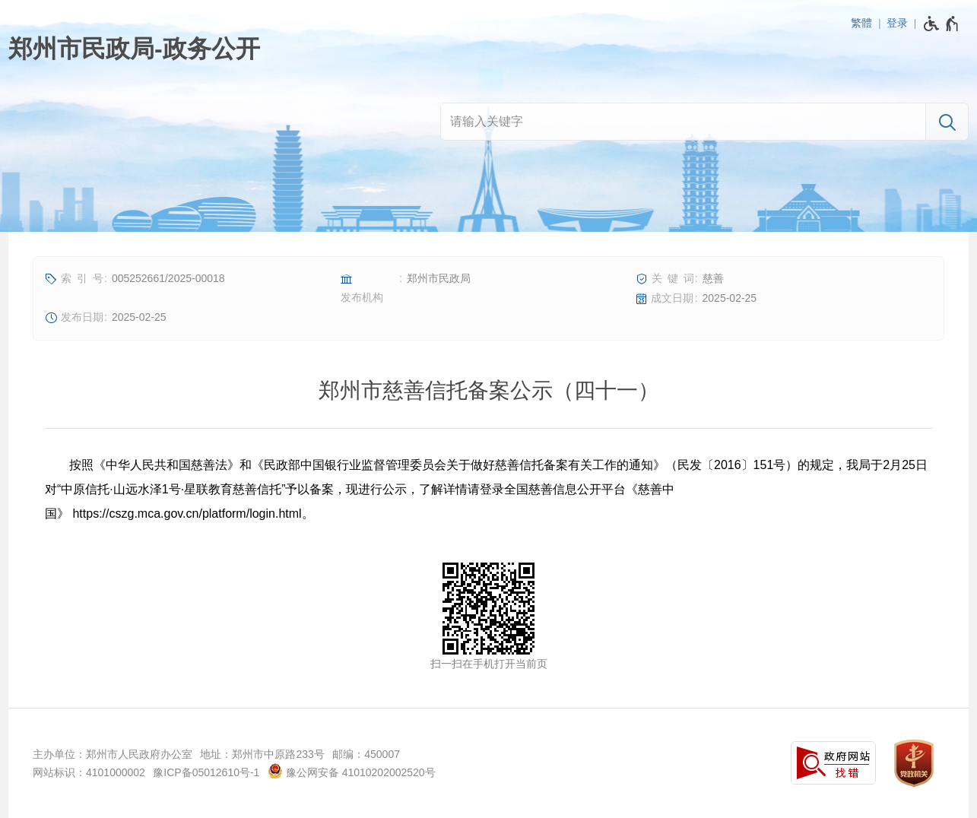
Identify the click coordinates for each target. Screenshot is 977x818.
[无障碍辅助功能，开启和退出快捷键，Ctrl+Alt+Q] (941, 23)
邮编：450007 (366, 754)
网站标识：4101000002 (89, 772)
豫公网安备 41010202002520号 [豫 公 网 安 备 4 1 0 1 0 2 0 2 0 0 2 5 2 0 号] (352, 770)
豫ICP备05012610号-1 (206, 772)
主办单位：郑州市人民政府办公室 (112, 754)
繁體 (861, 23)
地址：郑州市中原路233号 (262, 754)
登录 (897, 23)
